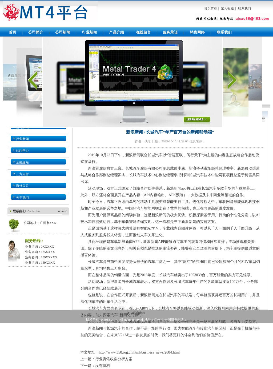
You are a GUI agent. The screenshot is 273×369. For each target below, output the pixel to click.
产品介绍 (116, 32)
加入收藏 (227, 8)
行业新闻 (89, 32)
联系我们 (244, 8)
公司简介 (35, 32)
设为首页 (210, 8)
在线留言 (143, 32)
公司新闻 (62, 32)
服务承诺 (170, 32)
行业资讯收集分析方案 (114, 359)
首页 (12, 32)
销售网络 (197, 32)
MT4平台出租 (50, 14)
